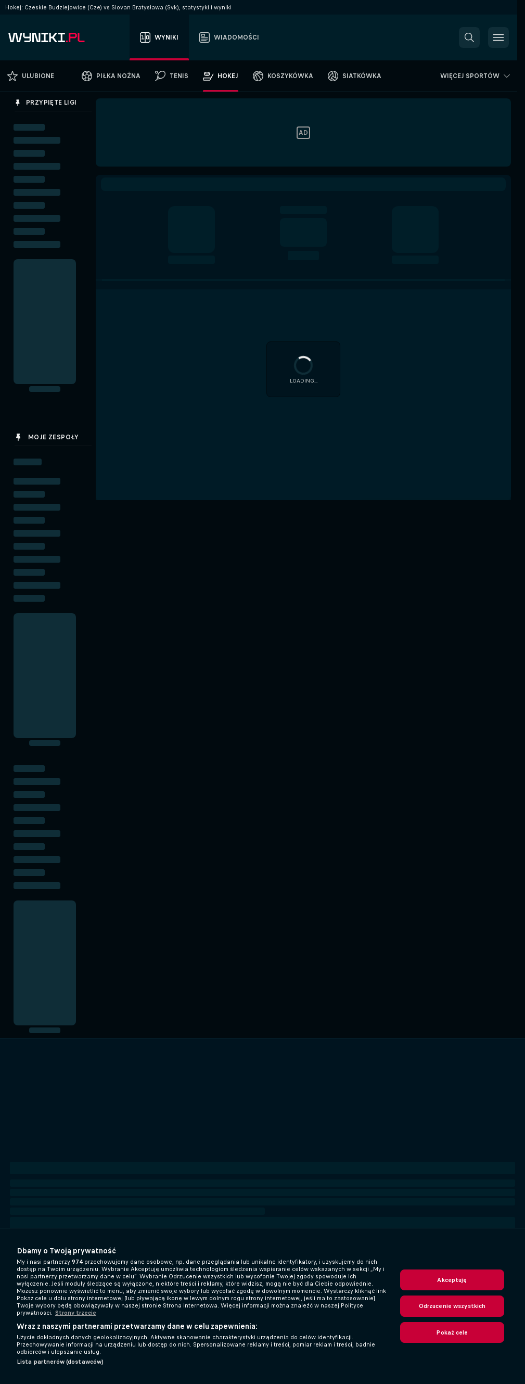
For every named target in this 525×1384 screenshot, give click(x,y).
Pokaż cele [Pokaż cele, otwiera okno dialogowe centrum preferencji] (452, 1332)
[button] (469, 37)
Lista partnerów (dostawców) (60, 1361)
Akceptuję (452, 1280)
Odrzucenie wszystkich (452, 1306)
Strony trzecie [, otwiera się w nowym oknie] (75, 1312)
